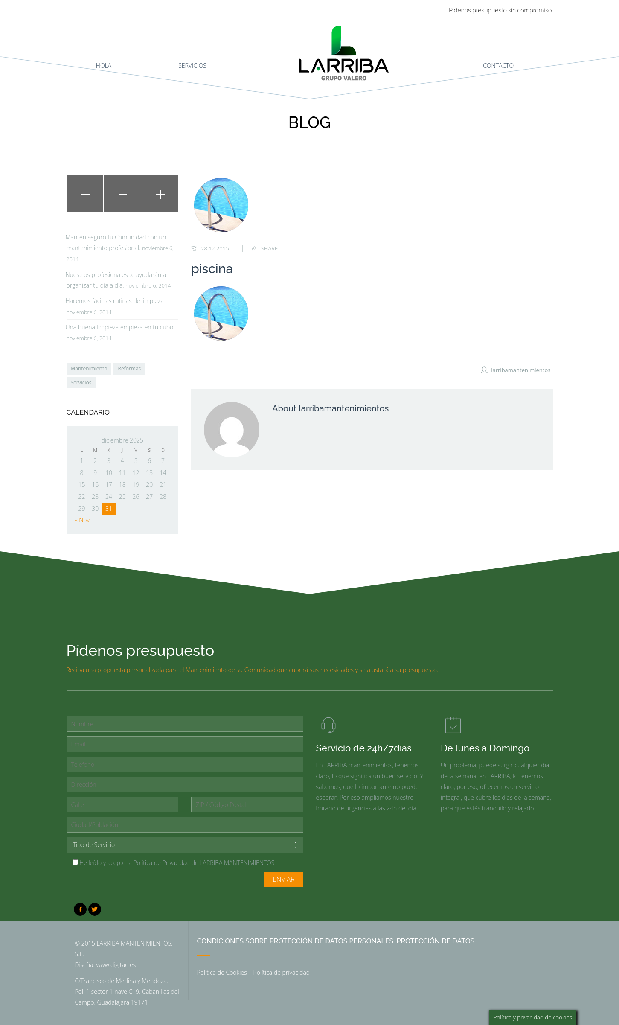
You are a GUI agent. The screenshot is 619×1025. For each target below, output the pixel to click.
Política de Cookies (222, 972)
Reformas (129, 368)
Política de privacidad (281, 972)
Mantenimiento (89, 368)
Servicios (81, 382)
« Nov (82, 520)
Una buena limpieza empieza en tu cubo (120, 327)
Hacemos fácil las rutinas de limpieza (115, 301)
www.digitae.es (116, 965)
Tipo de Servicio (185, 845)
